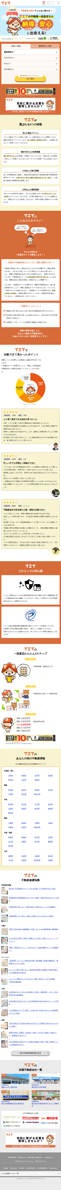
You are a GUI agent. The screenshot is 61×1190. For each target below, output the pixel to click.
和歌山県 (37, 827)
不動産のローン (22, 1157)
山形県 (23, 780)
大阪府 (50, 823)
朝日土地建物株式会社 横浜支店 (15, 1097)
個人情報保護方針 (42, 1168)
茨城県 (10, 790)
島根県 (23, 837)
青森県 (23, 775)
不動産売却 (38, 1157)
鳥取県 (10, 837)
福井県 (50, 804)
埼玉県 (50, 790)
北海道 (10, 775)
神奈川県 (37, 794)
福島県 (37, 780)
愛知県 (10, 813)
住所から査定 (16, 46)
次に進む (30, 78)
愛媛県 (50, 841)
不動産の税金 (30, 1157)
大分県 (10, 860)
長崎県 (37, 856)
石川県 (37, 804)
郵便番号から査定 (45, 46)
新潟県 (10, 804)
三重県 (10, 823)
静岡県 (50, 809)
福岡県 (10, 856)
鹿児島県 (37, 860)
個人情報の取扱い (31, 1168)
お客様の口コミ (49, 1157)
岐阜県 (37, 809)
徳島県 (23, 841)
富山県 (23, 804)
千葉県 (10, 794)
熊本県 (50, 856)
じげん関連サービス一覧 (10, 1173)
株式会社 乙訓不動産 (46, 1081)
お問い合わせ (13, 1168)
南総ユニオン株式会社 (15, 1081)
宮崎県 (23, 860)
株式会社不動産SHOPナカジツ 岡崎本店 (46, 1098)
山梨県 (10, 809)
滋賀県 (23, 823)
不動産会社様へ (53, 1168)
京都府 (37, 823)
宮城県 (50, 775)
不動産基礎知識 (12, 1157)
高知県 (10, 846)
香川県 (37, 841)
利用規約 (21, 1168)
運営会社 (5, 1168)
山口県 (10, 841)
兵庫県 (10, 827)
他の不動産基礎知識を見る (30, 1053)
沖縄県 (50, 860)
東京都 (23, 794)
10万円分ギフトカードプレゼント (24, 1161)
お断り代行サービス (40, 1161)
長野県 (23, 809)
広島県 (50, 837)
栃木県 (23, 790)
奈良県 (23, 827)
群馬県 (37, 790)
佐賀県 (23, 856)
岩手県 (37, 775)
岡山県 (37, 837)
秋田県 (10, 780)
